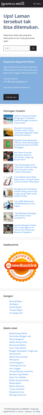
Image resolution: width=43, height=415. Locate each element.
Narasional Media (17, 345)
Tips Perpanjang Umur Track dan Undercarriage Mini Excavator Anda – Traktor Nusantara (25, 168)
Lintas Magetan (16, 362)
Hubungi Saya (11, 97)
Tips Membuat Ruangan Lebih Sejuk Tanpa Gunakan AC (25, 215)
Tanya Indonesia (16, 389)
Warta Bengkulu (16, 339)
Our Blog (36, 411)
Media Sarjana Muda (19, 380)
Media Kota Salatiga (18, 356)
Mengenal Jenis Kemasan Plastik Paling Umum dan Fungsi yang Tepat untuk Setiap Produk (25, 192)
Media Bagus (15, 383)
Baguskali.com (16, 409)
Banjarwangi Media (18, 333)
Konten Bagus (15, 307)
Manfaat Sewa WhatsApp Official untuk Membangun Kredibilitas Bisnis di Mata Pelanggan (26, 144)
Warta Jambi (15, 353)
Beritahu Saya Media (18, 374)
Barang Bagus (15, 301)
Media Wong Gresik (18, 342)
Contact (20, 411)
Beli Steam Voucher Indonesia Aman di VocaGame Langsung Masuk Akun (23, 156)
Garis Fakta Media (17, 348)
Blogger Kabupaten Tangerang (23, 351)
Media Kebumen (16, 386)
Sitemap (28, 411)
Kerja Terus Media (17, 377)
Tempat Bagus (16, 310)
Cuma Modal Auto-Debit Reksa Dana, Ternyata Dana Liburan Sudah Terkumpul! (26, 179)
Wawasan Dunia (16, 392)
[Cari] (33, 48)
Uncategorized (16, 313)
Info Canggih (15, 368)
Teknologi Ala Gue (17, 365)
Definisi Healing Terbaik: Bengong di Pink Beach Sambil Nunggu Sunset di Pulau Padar (25, 119)
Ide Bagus (13, 304)
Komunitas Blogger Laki (20, 336)
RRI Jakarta (14, 359)
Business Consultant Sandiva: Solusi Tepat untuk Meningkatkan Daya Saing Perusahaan (26, 131)
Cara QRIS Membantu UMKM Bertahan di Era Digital (24, 203)
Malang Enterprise (17, 394)
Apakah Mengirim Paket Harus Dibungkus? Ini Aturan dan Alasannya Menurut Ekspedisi (25, 228)
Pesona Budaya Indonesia (21, 371)
